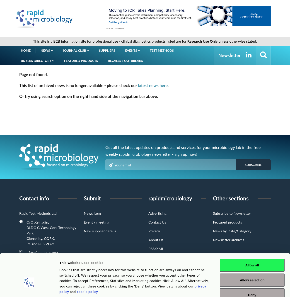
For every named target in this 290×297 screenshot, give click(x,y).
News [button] (47, 50)
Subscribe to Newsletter (232, 213)
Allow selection (252, 252)
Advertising (157, 213)
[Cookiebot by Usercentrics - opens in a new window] (29, 288)
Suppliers (107, 50)
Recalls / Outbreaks (125, 61)
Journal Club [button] (76, 50)
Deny (252, 267)
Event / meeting (96, 222)
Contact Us (157, 222)
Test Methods (162, 50)
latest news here (153, 85)
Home (26, 50)
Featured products (81, 61)
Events (132, 50)
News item (92, 213)
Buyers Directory (37, 61)
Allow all (252, 237)
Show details (237, 288)
